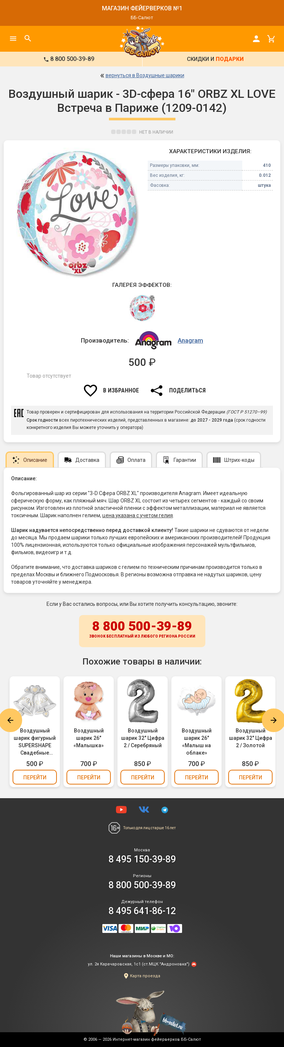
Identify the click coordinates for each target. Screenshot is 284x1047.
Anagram (190, 340)
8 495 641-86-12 (142, 911)
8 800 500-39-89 (142, 630)
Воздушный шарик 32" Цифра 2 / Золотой (250, 738)
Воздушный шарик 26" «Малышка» (88, 738)
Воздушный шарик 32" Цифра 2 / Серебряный (142, 738)
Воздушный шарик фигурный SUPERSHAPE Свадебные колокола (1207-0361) (35, 742)
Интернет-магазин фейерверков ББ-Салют (157, 1039)
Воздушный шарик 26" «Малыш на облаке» (197, 742)
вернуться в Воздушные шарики (145, 75)
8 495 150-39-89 (142, 859)
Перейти (35, 777)
